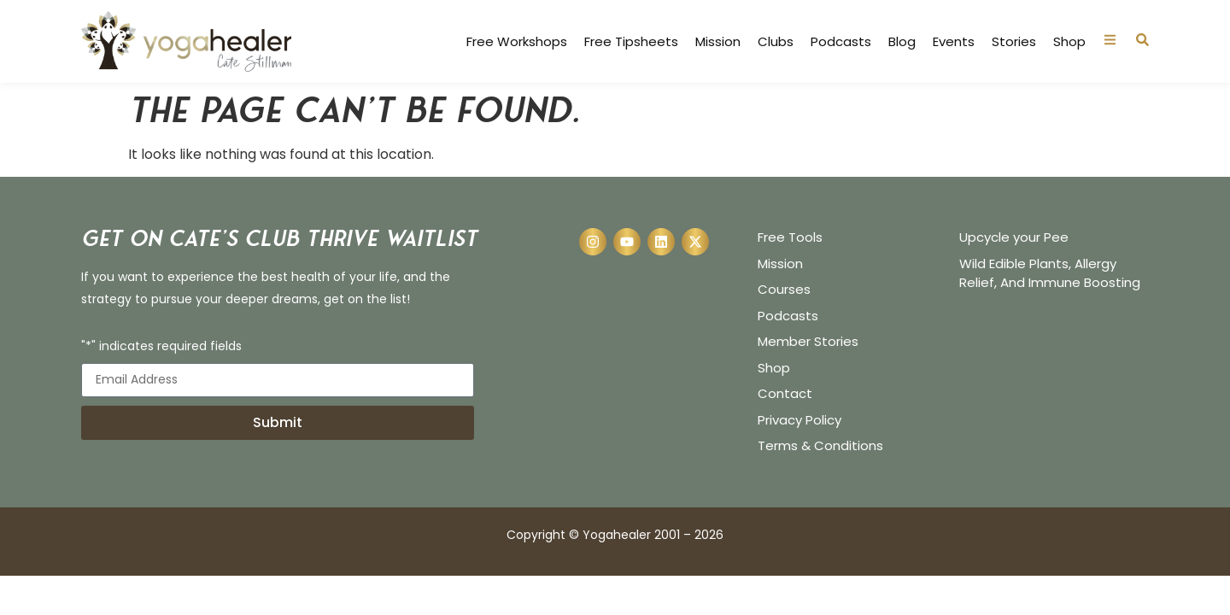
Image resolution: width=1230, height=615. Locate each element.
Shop (1069, 41)
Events (954, 41)
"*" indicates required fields (161, 347)
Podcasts (841, 41)
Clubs (776, 41)
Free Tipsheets (631, 41)
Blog (902, 41)
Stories (1014, 41)
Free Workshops (516, 41)
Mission (718, 41)
